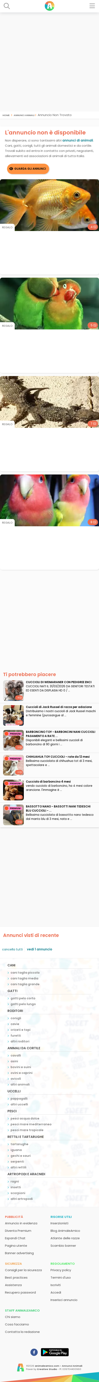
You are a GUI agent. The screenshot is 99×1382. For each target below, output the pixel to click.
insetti (16, 1187)
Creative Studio (47, 1369)
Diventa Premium (18, 1230)
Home (6, 115)
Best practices (16, 1277)
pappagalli (19, 1098)
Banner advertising (19, 1253)
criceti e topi (20, 1030)
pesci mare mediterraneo (31, 1124)
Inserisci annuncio (64, 1300)
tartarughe (19, 1144)
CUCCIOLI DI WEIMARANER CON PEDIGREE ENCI (59, 682)
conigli (16, 1018)
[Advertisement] (49, 61)
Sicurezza (13, 1263)
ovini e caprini (22, 1073)
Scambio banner (63, 1245)
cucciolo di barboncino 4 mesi (48, 782)
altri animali (20, 1084)
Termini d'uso (61, 1277)
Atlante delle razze (65, 1238)
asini (14, 1061)
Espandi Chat (15, 1238)
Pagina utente (16, 1245)
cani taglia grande (25, 984)
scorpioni (18, 1193)
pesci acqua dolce (25, 1118)
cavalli (16, 1055)
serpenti (17, 1161)
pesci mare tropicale (27, 1130)
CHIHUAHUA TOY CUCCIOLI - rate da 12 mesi (58, 757)
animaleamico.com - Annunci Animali (58, 1365)
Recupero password (20, 1292)
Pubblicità (14, 1217)
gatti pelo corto (23, 998)
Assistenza (13, 1285)
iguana (16, 1150)
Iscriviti (56, 1285)
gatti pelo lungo (23, 1004)
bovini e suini (21, 1067)
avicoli (16, 1079)
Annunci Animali (24, 115)
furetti (16, 1035)
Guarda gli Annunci (30, 169)
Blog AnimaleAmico (65, 1230)
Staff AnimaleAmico (22, 1310)
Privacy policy (61, 1270)
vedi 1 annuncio (39, 949)
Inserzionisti (59, 1223)
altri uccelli (19, 1104)
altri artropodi (22, 1199)
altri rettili (18, 1167)
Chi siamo (12, 1317)
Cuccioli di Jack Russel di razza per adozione (59, 707)
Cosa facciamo (17, 1324)
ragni (15, 1181)
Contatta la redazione (22, 1332)
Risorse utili (61, 1217)
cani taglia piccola (25, 973)
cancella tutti (12, 949)
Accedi (56, 1292)
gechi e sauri (21, 1156)
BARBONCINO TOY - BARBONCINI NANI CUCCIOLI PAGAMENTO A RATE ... (60, 734)
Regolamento (63, 1263)
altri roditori (20, 1041)
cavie (15, 1024)
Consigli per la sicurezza (23, 1270)
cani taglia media (24, 978)
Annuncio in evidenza (21, 1223)
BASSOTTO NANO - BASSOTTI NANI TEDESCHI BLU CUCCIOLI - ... (58, 809)
